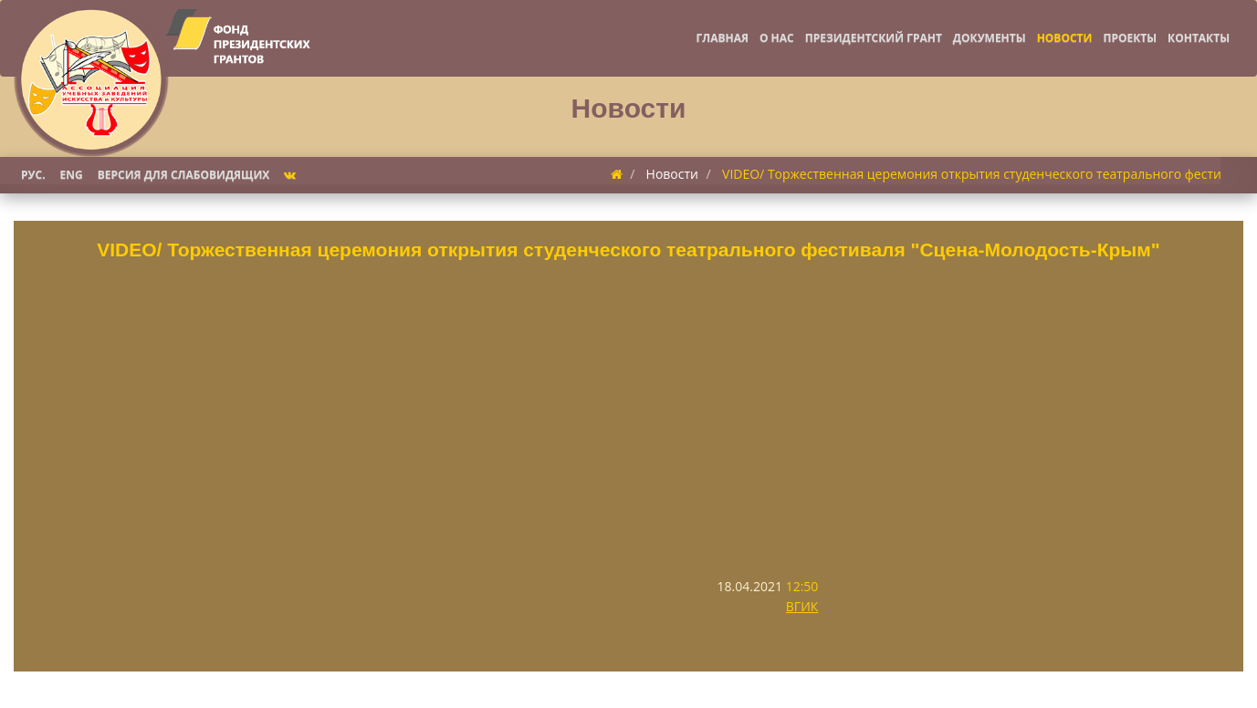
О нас (776, 38)
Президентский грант (873, 38)
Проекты (1130, 38)
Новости (1065, 38)
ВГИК (802, 606)
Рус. (33, 174)
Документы (989, 38)
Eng (71, 174)
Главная (722, 38)
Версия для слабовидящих (184, 174)
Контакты (1199, 38)
